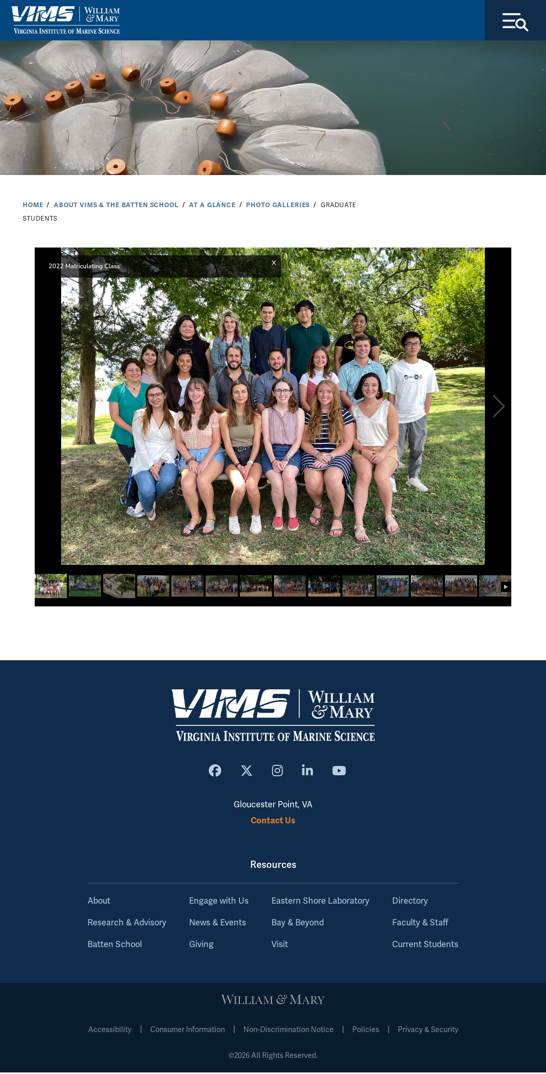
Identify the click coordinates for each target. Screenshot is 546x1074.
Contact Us (273, 821)
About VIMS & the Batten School (116, 206)
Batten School (115, 946)
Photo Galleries (278, 206)
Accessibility (110, 1031)
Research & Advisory (127, 924)
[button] (499, 407)
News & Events (217, 924)
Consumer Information (187, 1031)
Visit (279, 946)
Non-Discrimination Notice (288, 1031)
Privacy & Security (428, 1031)
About (99, 902)
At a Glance (212, 206)
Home (33, 206)
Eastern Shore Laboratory (320, 902)
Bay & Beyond (297, 924)
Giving (201, 946)
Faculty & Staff (420, 924)
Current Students (425, 946)
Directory (410, 902)
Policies (365, 1031)
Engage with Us (219, 902)
